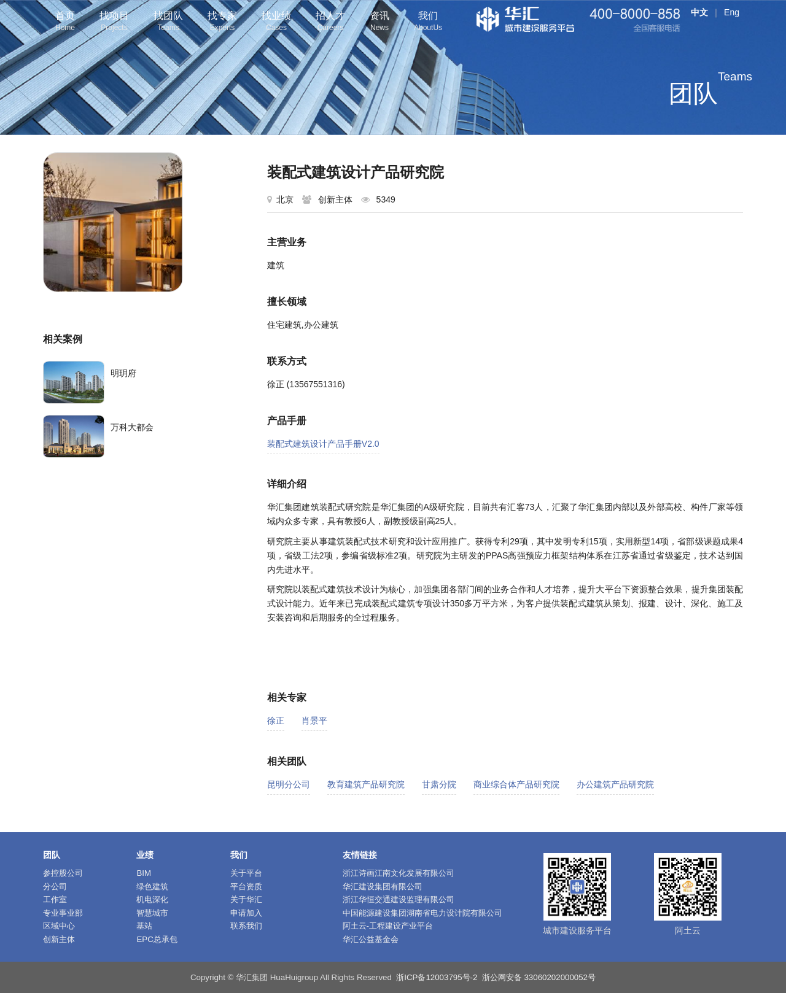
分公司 (55, 886)
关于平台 (246, 873)
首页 (65, 22)
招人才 (330, 22)
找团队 (168, 22)
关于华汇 (246, 899)
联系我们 (246, 925)
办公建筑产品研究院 (615, 784)
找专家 (222, 22)
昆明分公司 (288, 784)
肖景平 (314, 720)
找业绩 (276, 22)
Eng (731, 12)
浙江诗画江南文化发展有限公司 (398, 873)
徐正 (275, 720)
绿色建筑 (152, 886)
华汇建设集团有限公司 (382, 886)
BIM (143, 873)
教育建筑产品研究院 (366, 784)
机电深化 (152, 899)
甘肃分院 (439, 784)
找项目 (114, 22)
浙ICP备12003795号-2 (436, 977)
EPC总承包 (156, 939)
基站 (144, 925)
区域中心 (59, 925)
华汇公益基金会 (371, 939)
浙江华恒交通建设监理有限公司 (398, 899)
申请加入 (246, 913)
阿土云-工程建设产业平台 (388, 925)
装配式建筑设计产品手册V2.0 (323, 444)
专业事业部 (63, 913)
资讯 (379, 22)
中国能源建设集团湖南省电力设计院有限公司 (422, 913)
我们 (428, 22)
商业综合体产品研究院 (516, 784)
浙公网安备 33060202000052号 (539, 977)
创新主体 (59, 939)
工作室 (55, 899)
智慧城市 (152, 913)
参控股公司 (63, 873)
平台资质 (246, 886)
